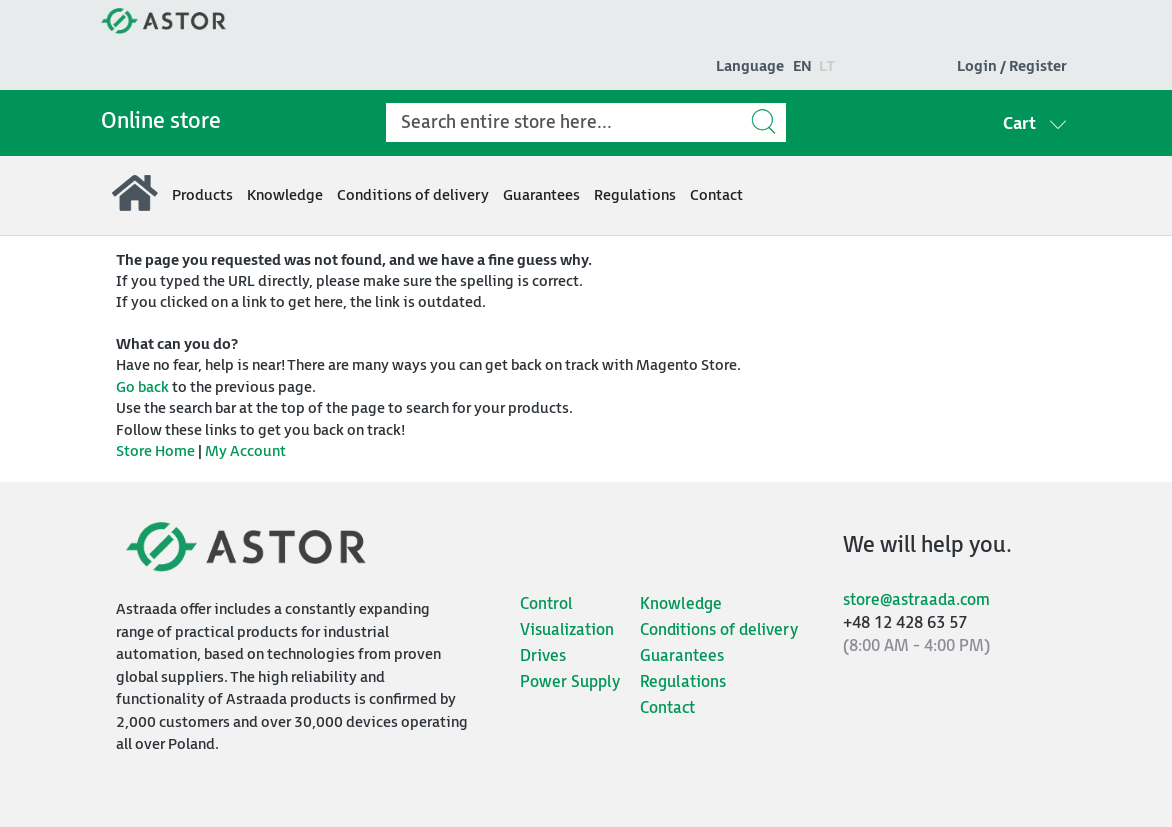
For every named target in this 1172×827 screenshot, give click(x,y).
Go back (142, 387)
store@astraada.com (916, 600)
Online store (161, 121)
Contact (667, 708)
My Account (245, 451)
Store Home (155, 451)
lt (827, 66)
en (802, 66)
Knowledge (681, 604)
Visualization (567, 630)
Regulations (683, 682)
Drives (543, 656)
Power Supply (570, 682)
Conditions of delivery (719, 630)
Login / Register (1012, 66)
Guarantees (682, 656)
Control (546, 604)
